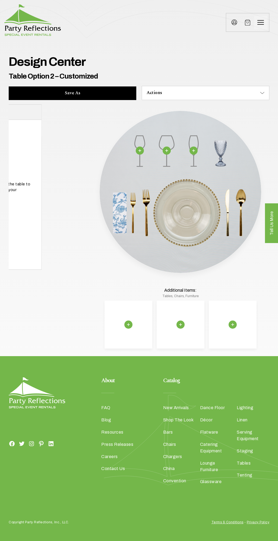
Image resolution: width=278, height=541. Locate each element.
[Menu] (260, 22)
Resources (112, 432)
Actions (154, 92)
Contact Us (113, 468)
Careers (109, 456)
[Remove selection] (140, 150)
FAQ (105, 407)
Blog (106, 420)
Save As (72, 93)
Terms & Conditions (227, 522)
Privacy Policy (258, 522)
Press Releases (117, 444)
